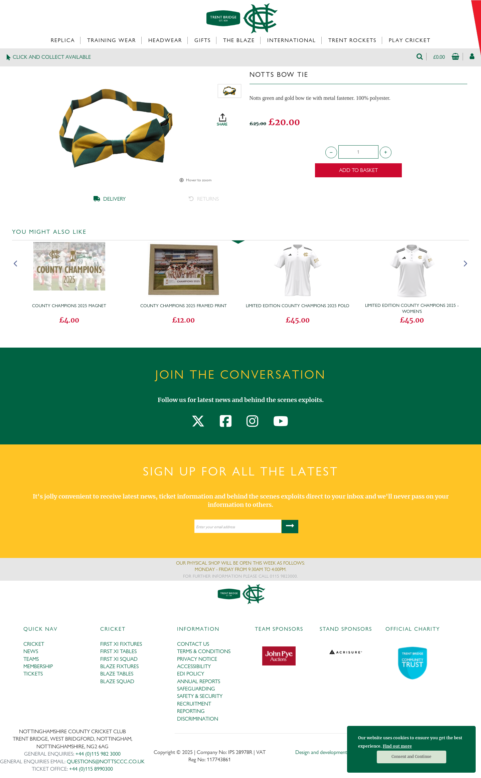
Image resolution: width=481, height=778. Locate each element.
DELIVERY (110, 199)
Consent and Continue (411, 756)
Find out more (397, 746)
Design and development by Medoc (332, 752)
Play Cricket (410, 40)
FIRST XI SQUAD (119, 659)
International (291, 40)
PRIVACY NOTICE (197, 659)
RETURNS (204, 199)
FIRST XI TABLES (118, 651)
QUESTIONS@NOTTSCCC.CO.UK (106, 761)
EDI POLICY (190, 673)
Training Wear (111, 40)
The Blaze (239, 40)
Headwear (165, 40)
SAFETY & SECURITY (199, 696)
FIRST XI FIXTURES (121, 644)
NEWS (30, 651)
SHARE (229, 117)
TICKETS (33, 673)
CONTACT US (193, 644)
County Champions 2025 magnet (69, 305)
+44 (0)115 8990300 (91, 769)
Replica (63, 40)
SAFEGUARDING (196, 689)
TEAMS (31, 659)
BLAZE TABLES (116, 673)
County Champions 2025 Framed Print (183, 305)
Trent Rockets (352, 40)
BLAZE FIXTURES (119, 666)
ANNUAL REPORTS (198, 681)
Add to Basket (358, 170)
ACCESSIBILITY (194, 666)
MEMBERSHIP (38, 666)
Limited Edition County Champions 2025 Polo (297, 305)
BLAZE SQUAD (117, 681)
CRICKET (33, 644)
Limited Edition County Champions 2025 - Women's (412, 308)
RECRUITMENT (194, 704)
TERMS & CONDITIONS (203, 651)
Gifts (202, 40)
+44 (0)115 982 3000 (98, 754)
